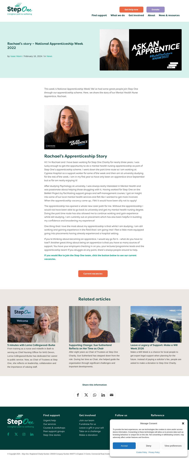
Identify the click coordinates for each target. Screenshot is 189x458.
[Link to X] (16, 434)
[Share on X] (86, 395)
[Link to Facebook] (8, 434)
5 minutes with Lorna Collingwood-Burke (31, 345)
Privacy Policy (154, 452)
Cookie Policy (141, 452)
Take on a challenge (90, 431)
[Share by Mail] (111, 395)
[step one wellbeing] (20, 8)
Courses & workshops (54, 427)
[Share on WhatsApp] (95, 395)
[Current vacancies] (93, 273)
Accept (124, 445)
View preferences (173, 445)
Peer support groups (54, 431)
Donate (155, 9)
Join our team (86, 420)
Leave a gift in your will (91, 427)
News (49, 56)
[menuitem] (131, 10)
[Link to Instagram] (24, 434)
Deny (148, 445)
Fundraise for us (87, 424)
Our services (49, 424)
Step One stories (52, 435)
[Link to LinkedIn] (32, 434)
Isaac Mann (16, 56)
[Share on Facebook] (78, 395)
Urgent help (49, 420)
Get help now (131, 9)
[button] (183, 423)
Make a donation (88, 435)
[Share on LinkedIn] (103, 395)
